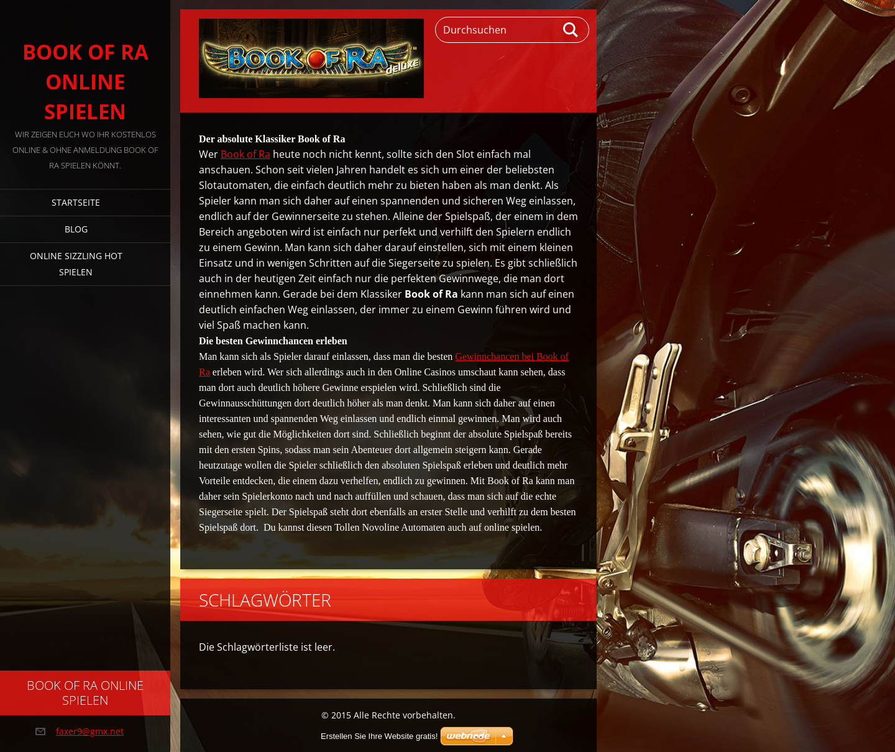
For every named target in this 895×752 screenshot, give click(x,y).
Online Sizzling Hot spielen (76, 264)
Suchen (571, 30)
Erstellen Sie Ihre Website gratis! (379, 736)
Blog (76, 229)
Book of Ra (245, 154)
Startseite (76, 202)
